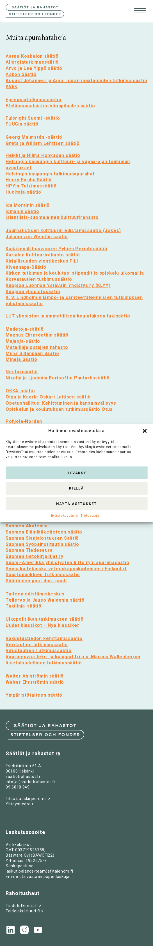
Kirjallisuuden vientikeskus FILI (42, 261)
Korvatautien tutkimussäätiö (39, 279)
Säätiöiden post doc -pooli (36, 580)
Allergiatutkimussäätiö (32, 62)
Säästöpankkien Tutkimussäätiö (43, 574)
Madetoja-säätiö (25, 329)
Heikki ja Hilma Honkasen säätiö (43, 155)
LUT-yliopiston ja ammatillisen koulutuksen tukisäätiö (68, 316)
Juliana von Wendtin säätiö (37, 236)
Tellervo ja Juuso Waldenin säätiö (45, 600)
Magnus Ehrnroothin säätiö (37, 335)
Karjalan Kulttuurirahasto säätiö (43, 255)
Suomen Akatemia (27, 525)
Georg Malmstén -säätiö (34, 137)
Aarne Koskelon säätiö (32, 56)
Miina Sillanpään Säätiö (32, 353)
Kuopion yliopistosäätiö (33, 291)
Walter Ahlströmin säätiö (35, 676)
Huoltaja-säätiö (23, 192)
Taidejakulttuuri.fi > (25, 911)
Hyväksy (77, 472)
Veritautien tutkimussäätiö (37, 644)
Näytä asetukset (76, 503)
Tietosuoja (90, 516)
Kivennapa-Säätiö (26, 267)
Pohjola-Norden (24, 421)
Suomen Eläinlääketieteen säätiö (44, 532)
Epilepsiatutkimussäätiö (33, 99)
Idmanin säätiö (22, 211)
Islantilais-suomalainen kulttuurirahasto (52, 217)
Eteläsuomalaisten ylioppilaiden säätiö (50, 105)
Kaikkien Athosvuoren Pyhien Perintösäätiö (57, 248)
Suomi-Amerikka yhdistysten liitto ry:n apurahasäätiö (67, 562)
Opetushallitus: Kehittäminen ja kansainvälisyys (61, 403)
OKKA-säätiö (20, 390)
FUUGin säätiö (22, 124)
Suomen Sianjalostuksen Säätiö (42, 538)
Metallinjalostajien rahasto (37, 347)
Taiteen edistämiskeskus (35, 594)
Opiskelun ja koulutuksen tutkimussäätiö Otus (59, 409)
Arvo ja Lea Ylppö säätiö (34, 68)
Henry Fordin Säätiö (29, 179)
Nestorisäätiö (22, 371)
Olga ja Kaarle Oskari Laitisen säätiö (48, 397)
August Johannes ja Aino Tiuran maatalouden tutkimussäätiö (76, 80)
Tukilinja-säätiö (24, 606)
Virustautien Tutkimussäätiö (39, 650)
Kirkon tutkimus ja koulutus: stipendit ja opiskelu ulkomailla (75, 273)
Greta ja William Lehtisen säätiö (43, 143)
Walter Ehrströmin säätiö (35, 682)
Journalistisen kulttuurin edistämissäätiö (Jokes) (63, 230)
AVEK (11, 86)
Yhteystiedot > (20, 804)
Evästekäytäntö (64, 516)
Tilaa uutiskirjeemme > (28, 798)
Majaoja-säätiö (23, 341)
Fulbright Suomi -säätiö (33, 118)
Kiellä (76, 488)
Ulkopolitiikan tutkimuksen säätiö (44, 619)
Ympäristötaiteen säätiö (34, 695)
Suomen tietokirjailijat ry (34, 556)
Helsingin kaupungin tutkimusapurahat (50, 174)
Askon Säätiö (21, 74)
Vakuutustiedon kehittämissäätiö (44, 638)
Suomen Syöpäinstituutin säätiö (42, 544)
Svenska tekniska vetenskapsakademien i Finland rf (66, 568)
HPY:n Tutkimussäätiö (31, 186)
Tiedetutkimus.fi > (24, 905)
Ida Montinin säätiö (28, 205)
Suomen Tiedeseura (29, 550)
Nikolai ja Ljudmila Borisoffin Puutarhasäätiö (58, 378)
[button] (144, 431)
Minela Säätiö (21, 359)
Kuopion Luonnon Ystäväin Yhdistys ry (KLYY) (58, 285)
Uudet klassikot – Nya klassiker (42, 625)
